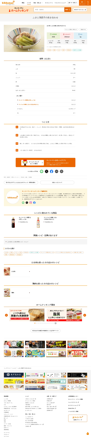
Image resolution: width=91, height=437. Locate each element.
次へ (84, 315)
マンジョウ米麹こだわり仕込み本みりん (29, 104)
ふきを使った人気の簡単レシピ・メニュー (17, 241)
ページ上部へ (88, 433)
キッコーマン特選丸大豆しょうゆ (27, 100)
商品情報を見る (24, 222)
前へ (6, 315)
